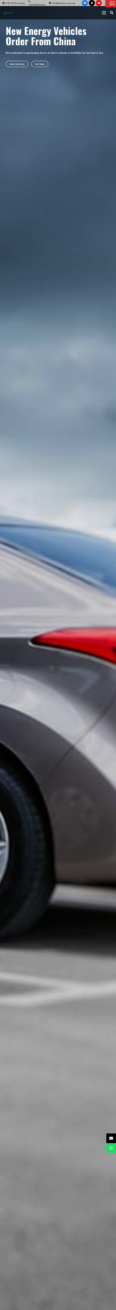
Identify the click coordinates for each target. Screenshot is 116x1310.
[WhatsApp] (111, 1148)
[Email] (111, 1138)
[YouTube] (99, 3)
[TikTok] (92, 3)
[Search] (111, 12)
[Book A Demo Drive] (17, 64)
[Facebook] (85, 3)
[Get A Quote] (39, 64)
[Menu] (104, 12)
